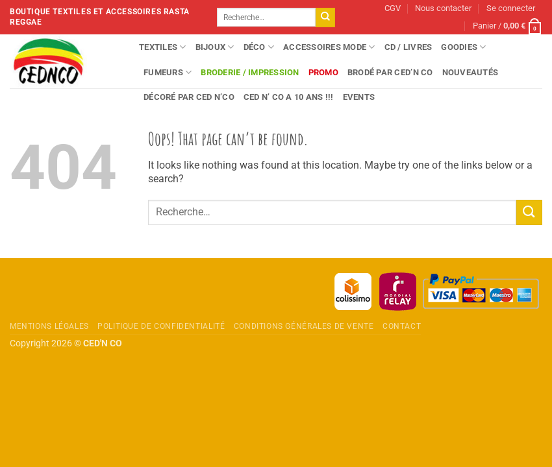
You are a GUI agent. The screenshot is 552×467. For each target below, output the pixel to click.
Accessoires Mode (329, 47)
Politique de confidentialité (161, 326)
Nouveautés (470, 72)
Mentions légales (49, 326)
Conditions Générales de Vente (304, 326)
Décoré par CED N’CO (189, 97)
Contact (402, 326)
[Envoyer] (325, 17)
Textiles (162, 47)
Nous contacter (443, 8)
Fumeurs (168, 72)
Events (359, 97)
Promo (323, 72)
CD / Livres (408, 47)
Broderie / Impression (250, 72)
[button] (510, 9)
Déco (259, 47)
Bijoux (214, 47)
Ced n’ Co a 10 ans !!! (289, 97)
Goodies (463, 47)
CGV (392, 8)
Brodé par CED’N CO (390, 72)
